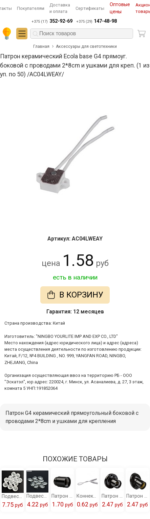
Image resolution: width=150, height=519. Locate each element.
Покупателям (30, 8)
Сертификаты (90, 8)
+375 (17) (51, 21)
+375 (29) (96, 21)
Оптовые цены (120, 8)
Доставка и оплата (59, 8)
